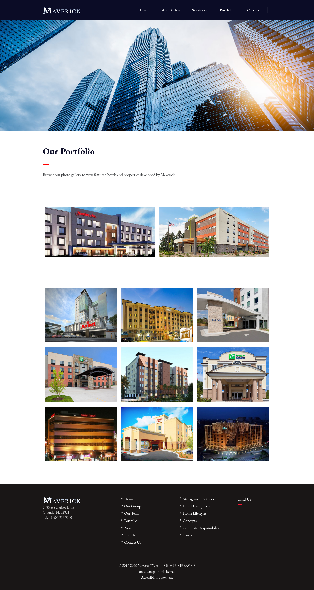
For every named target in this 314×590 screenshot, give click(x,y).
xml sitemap (146, 571)
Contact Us (132, 542)
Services (198, 10)
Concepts (190, 520)
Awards (129, 535)
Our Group (132, 506)
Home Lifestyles (194, 513)
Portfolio (227, 10)
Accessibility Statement (157, 577)
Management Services (198, 498)
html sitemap (166, 571)
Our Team (131, 513)
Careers (253, 10)
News (128, 527)
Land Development (197, 506)
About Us (170, 10)
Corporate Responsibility (201, 527)
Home (144, 10)
